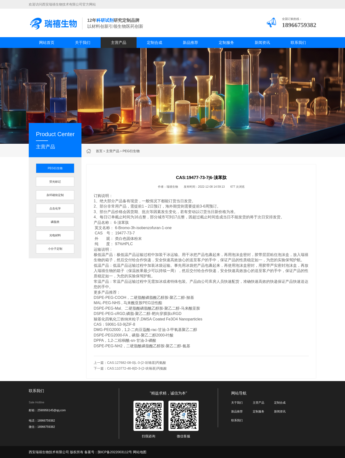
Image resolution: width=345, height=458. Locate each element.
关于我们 (82, 43)
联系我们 (298, 43)
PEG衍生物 (131, 151)
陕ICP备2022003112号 (115, 452)
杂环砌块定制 (55, 195)
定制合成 (154, 43)
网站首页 (46, 43)
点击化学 (55, 208)
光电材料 (55, 235)
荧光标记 (55, 181)
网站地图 (139, 452)
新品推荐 (190, 43)
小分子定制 (55, 248)
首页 (99, 151)
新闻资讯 (262, 43)
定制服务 (226, 43)
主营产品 (118, 43)
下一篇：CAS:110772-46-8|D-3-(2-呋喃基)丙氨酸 (130, 368)
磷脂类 (55, 222)
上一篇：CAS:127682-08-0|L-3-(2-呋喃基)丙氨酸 (130, 363)
